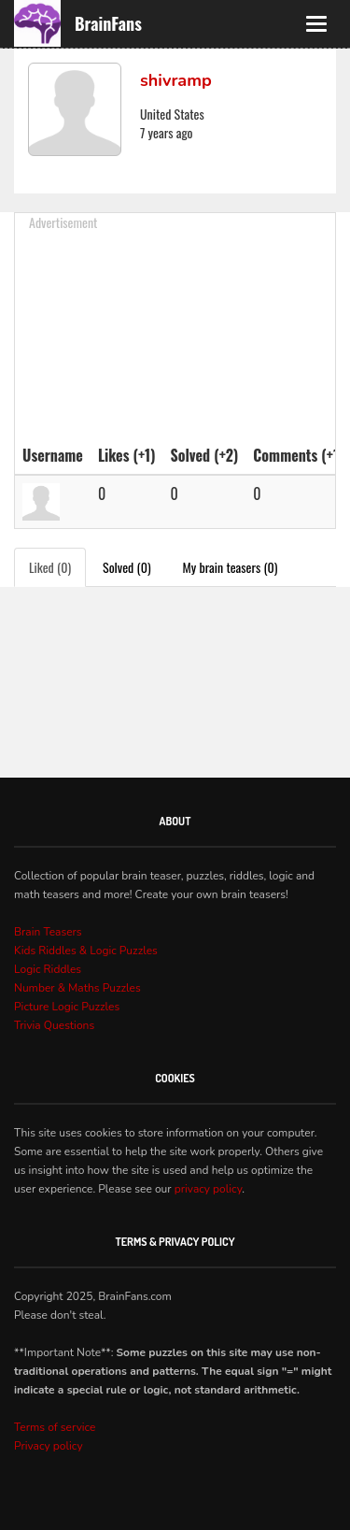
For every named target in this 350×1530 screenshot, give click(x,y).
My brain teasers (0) (230, 567)
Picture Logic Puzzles (66, 1006)
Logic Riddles (47, 969)
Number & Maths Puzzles (77, 987)
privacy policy (209, 1188)
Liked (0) (50, 567)
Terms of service (54, 1427)
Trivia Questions (54, 1025)
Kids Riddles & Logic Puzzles (86, 950)
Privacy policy (48, 1445)
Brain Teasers (48, 931)
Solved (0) (127, 567)
